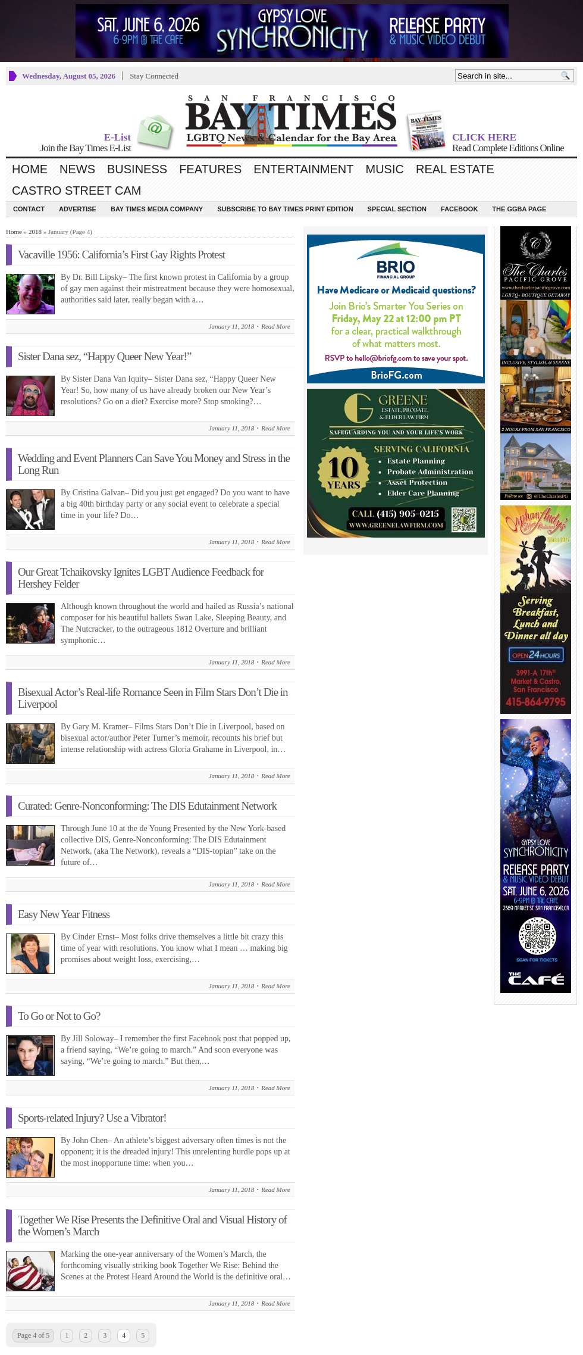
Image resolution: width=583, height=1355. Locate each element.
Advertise (77, 209)
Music (385, 169)
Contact (29, 209)
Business (137, 169)
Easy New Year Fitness (63, 914)
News (77, 169)
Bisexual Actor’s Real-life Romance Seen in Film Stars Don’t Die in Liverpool (153, 698)
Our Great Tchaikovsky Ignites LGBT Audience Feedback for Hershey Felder (141, 578)
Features (210, 169)
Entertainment (303, 169)
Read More (275, 326)
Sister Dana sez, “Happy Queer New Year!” (104, 356)
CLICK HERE (484, 137)
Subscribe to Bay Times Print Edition (285, 209)
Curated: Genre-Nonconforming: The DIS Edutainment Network (147, 806)
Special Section (397, 209)
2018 (35, 231)
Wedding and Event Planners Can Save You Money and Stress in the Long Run (154, 464)
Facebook (459, 209)
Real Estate (455, 169)
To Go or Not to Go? (59, 1016)
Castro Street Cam (76, 190)
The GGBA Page (519, 209)
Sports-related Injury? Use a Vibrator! (92, 1118)
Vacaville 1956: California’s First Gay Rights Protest (121, 254)
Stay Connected (154, 75)
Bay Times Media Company (157, 209)
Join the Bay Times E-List (85, 148)
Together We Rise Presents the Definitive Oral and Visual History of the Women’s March (152, 1225)
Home (30, 169)
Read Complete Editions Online (508, 148)
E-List (117, 137)
